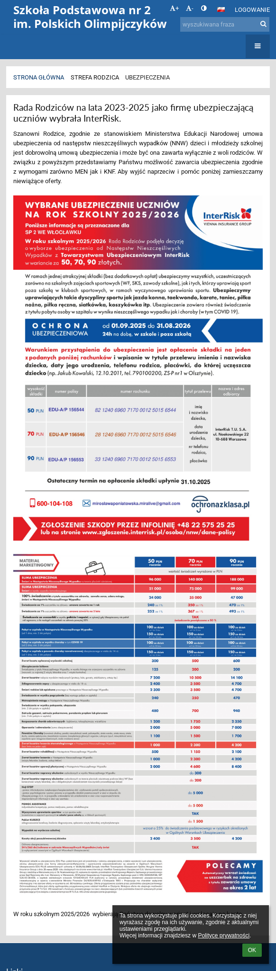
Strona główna (38, 77)
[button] (221, 9)
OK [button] (252, 950)
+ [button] (174, 8)
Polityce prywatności (223, 935)
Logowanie (252, 9)
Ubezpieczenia (147, 77)
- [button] (189, 8)
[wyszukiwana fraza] (225, 24)
